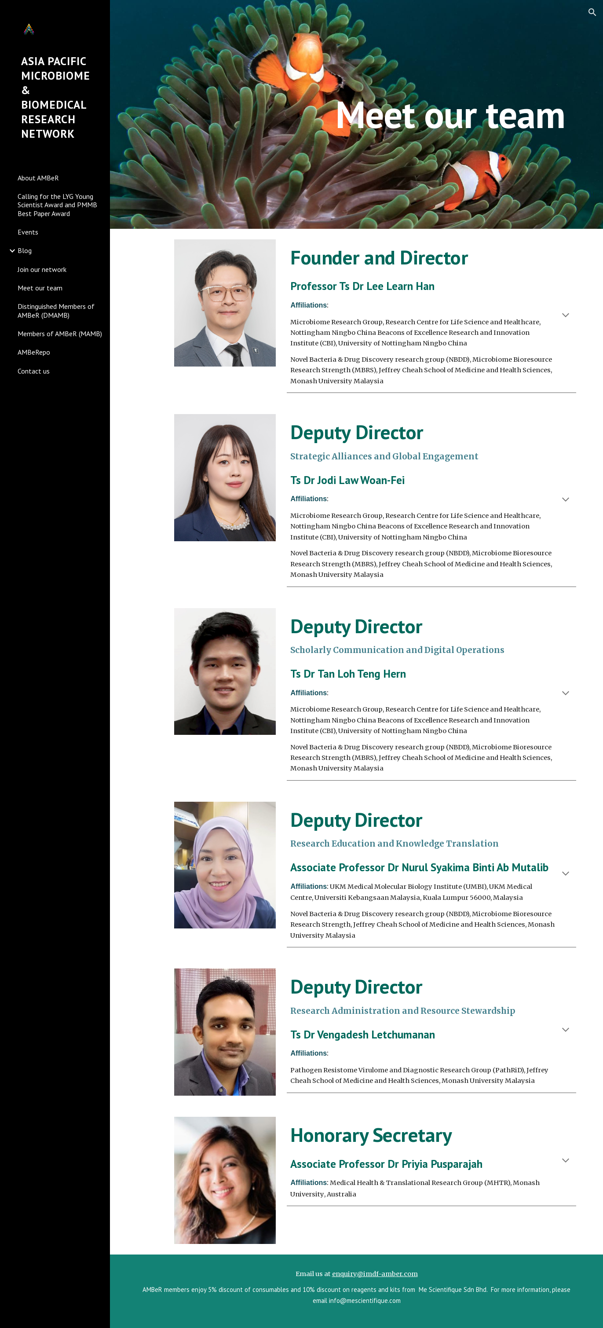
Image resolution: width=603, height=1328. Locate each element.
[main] (450, 114)
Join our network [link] (42, 269)
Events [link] (28, 231)
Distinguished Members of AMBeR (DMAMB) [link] (56, 310)
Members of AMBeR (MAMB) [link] (60, 333)
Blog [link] (25, 250)
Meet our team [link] (40, 287)
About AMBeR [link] (38, 177)
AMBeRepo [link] (34, 352)
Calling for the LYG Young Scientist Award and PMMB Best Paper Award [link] (57, 205)
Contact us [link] (34, 371)
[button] (592, 12)
